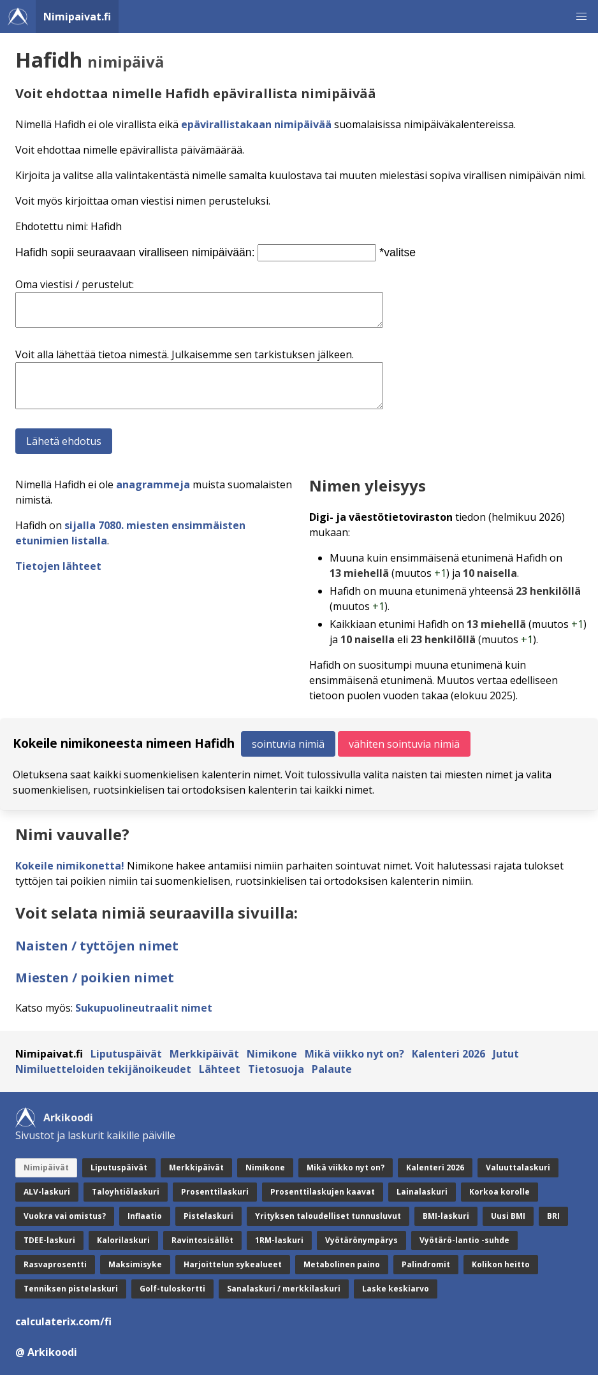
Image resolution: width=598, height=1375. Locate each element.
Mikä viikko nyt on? (354, 1054)
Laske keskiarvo (395, 1288)
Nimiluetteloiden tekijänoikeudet (103, 1069)
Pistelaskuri (208, 1216)
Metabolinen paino (341, 1264)
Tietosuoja (276, 1069)
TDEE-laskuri (49, 1240)
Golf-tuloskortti (172, 1288)
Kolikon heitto (501, 1264)
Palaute (332, 1069)
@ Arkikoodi (46, 1352)
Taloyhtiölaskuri (125, 1191)
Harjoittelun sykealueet (233, 1264)
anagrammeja (153, 484)
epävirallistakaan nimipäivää (256, 124)
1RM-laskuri (279, 1240)
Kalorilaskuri (123, 1240)
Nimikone (272, 1054)
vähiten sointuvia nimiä (404, 744)
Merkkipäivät (204, 1054)
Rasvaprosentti (55, 1264)
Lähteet (219, 1069)
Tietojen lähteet (58, 566)
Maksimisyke (135, 1264)
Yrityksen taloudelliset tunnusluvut (328, 1216)
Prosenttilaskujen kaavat (322, 1191)
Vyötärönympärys (361, 1240)
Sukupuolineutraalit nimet (143, 1008)
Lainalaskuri (422, 1191)
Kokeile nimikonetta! (69, 866)
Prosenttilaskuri (215, 1191)
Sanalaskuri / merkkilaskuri (283, 1288)
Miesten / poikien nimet (94, 977)
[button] (581, 16)
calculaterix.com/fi (63, 1321)
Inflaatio (145, 1216)
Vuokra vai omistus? (65, 1216)
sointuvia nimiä (288, 744)
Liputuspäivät (126, 1054)
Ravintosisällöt (202, 1240)
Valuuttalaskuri (518, 1167)
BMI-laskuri (446, 1216)
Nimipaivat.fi (77, 17)
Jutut (506, 1054)
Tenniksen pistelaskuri (71, 1288)
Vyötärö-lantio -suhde (464, 1240)
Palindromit (426, 1264)
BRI (553, 1216)
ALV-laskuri (47, 1191)
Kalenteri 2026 (448, 1054)
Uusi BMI (508, 1216)
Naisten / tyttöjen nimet (97, 945)
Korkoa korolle (499, 1191)
